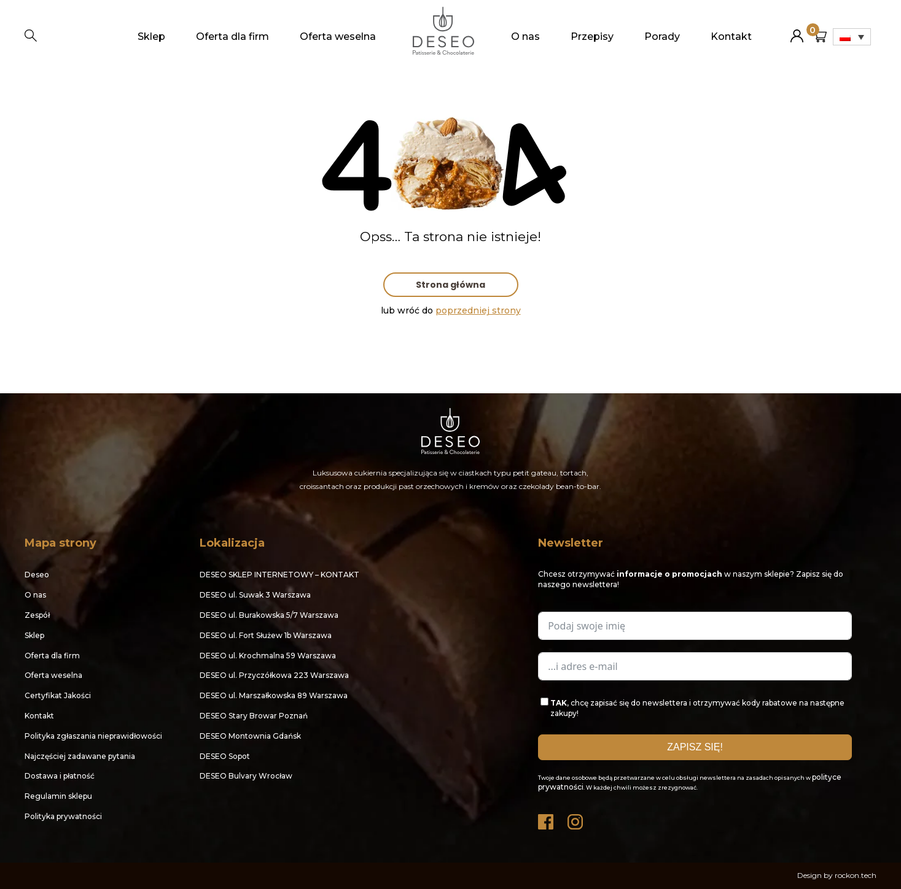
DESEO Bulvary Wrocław (246, 775)
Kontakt (731, 36)
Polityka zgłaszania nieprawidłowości (93, 736)
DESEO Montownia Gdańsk (250, 736)
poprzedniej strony (478, 310)
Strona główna (450, 285)
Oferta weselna (338, 36)
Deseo (37, 574)
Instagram (576, 818)
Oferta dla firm (232, 36)
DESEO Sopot (225, 756)
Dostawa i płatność (60, 775)
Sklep (151, 36)
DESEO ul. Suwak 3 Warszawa (255, 594)
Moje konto (796, 31)
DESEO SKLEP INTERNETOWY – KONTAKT (279, 574)
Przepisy (592, 36)
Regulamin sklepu (58, 796)
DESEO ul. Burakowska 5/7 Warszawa (269, 615)
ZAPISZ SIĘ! (695, 747)
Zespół (37, 615)
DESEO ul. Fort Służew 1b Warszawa (266, 635)
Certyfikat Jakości (58, 695)
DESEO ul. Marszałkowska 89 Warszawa (274, 695)
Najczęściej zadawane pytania (80, 756)
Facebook (546, 818)
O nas (525, 36)
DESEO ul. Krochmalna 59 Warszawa (268, 655)
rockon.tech (855, 875)
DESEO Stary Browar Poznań (254, 715)
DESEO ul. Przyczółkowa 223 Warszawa (274, 675)
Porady (662, 36)
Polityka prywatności (63, 816)
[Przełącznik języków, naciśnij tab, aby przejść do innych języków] (852, 36)
